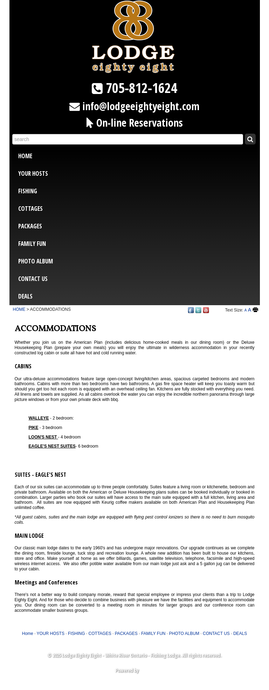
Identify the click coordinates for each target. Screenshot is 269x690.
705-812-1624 (141, 87)
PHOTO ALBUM (35, 261)
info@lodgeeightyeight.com (141, 106)
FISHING (27, 191)
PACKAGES (30, 226)
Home (25, 156)
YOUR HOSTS (33, 173)
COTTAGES (30, 209)
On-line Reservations (139, 122)
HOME (19, 309)
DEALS (25, 296)
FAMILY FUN (32, 244)
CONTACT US (33, 279)
